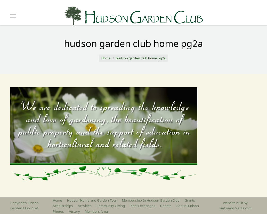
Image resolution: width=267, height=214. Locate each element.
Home (106, 58)
